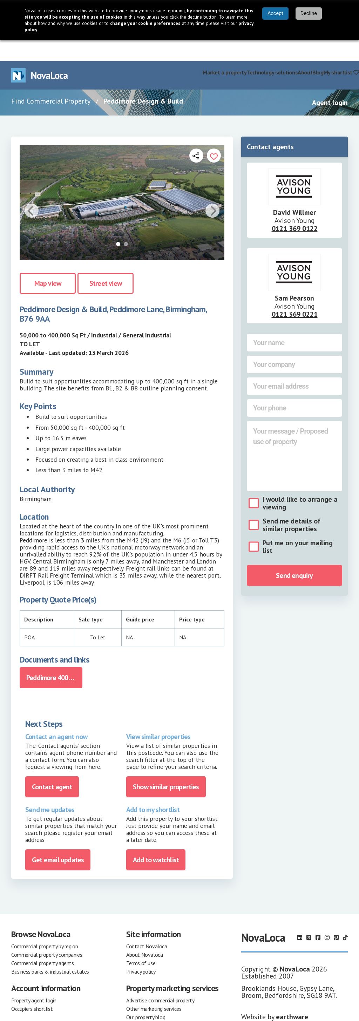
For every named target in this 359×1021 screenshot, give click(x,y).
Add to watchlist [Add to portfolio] (156, 838)
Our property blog (145, 996)
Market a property (224, 50)
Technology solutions (272, 50)
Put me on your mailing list (298, 525)
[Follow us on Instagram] (327, 916)
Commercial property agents (42, 942)
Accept (275, 14)
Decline (308, 14)
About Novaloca (144, 933)
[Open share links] (196, 134)
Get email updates (58, 838)
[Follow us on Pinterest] (336, 916)
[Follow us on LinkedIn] (299, 916)
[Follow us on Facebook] (318, 916)
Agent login (330, 81)
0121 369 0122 (295, 207)
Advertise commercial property (160, 979)
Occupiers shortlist (32, 987)
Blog (317, 50)
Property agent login (33, 979)
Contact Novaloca (146, 925)
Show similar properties (166, 765)
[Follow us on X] (308, 916)
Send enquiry (294, 554)
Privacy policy (140, 950)
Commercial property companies (46, 933)
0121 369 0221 (295, 292)
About (305, 50)
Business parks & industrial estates (50, 950)
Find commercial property (172, 50)
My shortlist (341, 50)
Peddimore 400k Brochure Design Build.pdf (54, 656)
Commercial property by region (44, 925)
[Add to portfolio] (214, 134)
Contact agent (52, 765)
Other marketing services (153, 987)
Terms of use (140, 942)
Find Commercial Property (50, 80)
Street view (105, 261)
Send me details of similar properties (291, 503)
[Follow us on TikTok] (345, 916)
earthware (292, 995)
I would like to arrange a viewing (300, 481)
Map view (47, 261)
